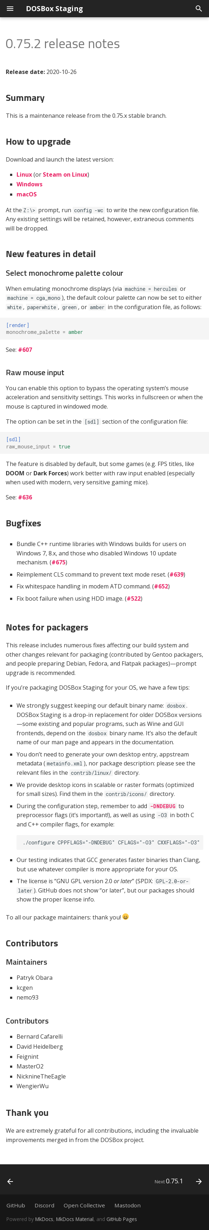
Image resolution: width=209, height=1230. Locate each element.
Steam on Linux (65, 174)
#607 (25, 350)
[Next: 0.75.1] (177, 1181)
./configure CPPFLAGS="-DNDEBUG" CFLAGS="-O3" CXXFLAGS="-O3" (111, 842)
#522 (134, 598)
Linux (24, 174)
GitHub (15, 1205)
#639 (176, 574)
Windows (29, 184)
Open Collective (84, 1205)
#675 (58, 562)
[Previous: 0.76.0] (10, 1181)
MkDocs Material (75, 1219)
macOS (27, 194)
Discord (44, 1205)
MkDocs (44, 1219)
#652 (161, 586)
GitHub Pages (121, 1219)
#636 (25, 497)
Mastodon (127, 1205)
